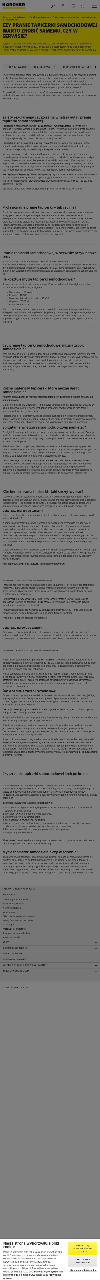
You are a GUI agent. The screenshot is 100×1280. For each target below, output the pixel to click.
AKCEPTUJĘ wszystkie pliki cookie (82, 1249)
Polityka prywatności (30, 1275)
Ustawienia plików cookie (82, 1270)
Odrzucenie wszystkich (83, 1261)
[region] (50, 1259)
